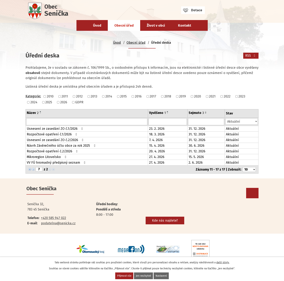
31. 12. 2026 (197, 129)
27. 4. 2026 (156, 157)
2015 (123, 96)
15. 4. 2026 (157, 146)
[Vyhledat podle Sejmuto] (206, 121)
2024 (33, 102)
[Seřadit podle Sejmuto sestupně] (206, 113)
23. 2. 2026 (157, 129)
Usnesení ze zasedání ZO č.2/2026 (56, 140)
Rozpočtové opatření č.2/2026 (53, 151)
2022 (227, 96)
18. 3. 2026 (157, 134)
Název (33, 113)
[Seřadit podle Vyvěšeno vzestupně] (168, 111)
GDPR (79, 102)
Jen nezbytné (143, 275)
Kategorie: (33, 96)
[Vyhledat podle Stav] (241, 121)
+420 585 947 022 (53, 218)
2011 (65, 96)
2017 (153, 96)
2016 (138, 96)
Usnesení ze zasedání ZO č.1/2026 (55, 129)
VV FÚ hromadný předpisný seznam (57, 163)
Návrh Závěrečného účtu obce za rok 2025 (62, 146)
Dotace (196, 10)
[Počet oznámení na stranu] (249, 169)
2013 (94, 96)
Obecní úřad (124, 25)
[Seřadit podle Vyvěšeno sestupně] (168, 113)
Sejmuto (196, 113)
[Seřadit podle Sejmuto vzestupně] (206, 111)
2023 (241, 96)
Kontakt (184, 25)
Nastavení (161, 275)
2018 (167, 96)
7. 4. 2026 (156, 140)
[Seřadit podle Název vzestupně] (41, 111)
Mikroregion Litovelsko (47, 157)
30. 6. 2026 (196, 146)
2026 (63, 102)
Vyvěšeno (157, 113)
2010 (50, 96)
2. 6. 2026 (196, 163)
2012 (79, 96)
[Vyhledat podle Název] (86, 121)
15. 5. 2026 (196, 157)
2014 (108, 96)
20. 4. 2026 (157, 151)
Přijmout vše (124, 275)
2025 (48, 102)
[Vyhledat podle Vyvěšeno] (168, 121)
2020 (197, 96)
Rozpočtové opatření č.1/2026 (52, 134)
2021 (212, 96)
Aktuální (232, 129)
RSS (251, 56)
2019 (182, 96)
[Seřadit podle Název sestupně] (41, 113)
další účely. (222, 262)
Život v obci (156, 25)
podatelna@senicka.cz (58, 223)
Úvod (97, 25)
